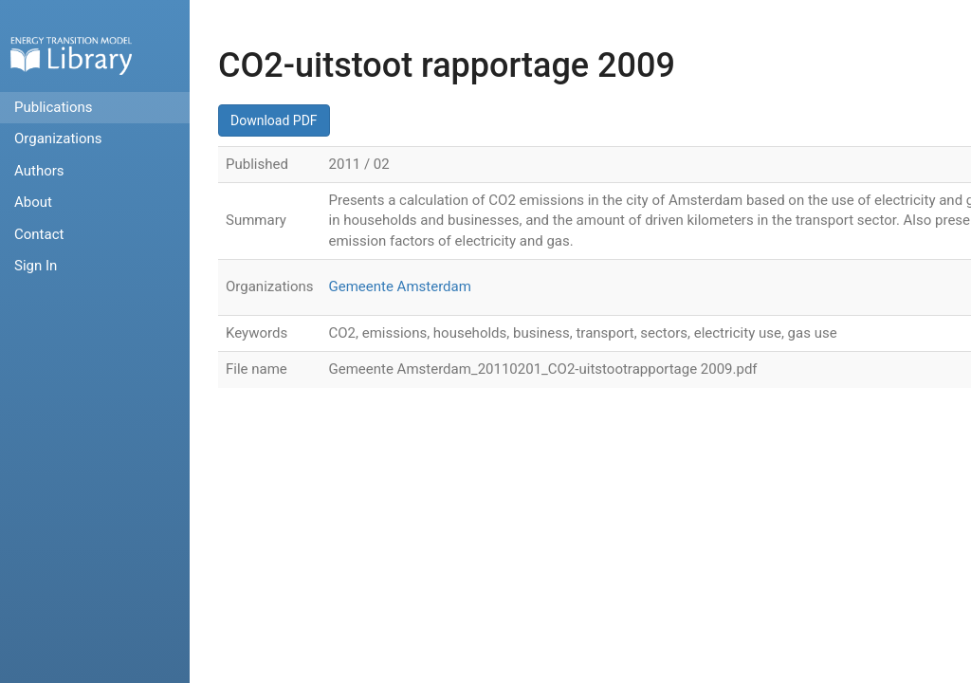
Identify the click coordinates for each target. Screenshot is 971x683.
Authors (39, 170)
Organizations (58, 138)
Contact (39, 234)
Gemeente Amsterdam (400, 286)
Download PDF (274, 120)
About (33, 202)
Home (71, 55)
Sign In (35, 265)
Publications (53, 107)
